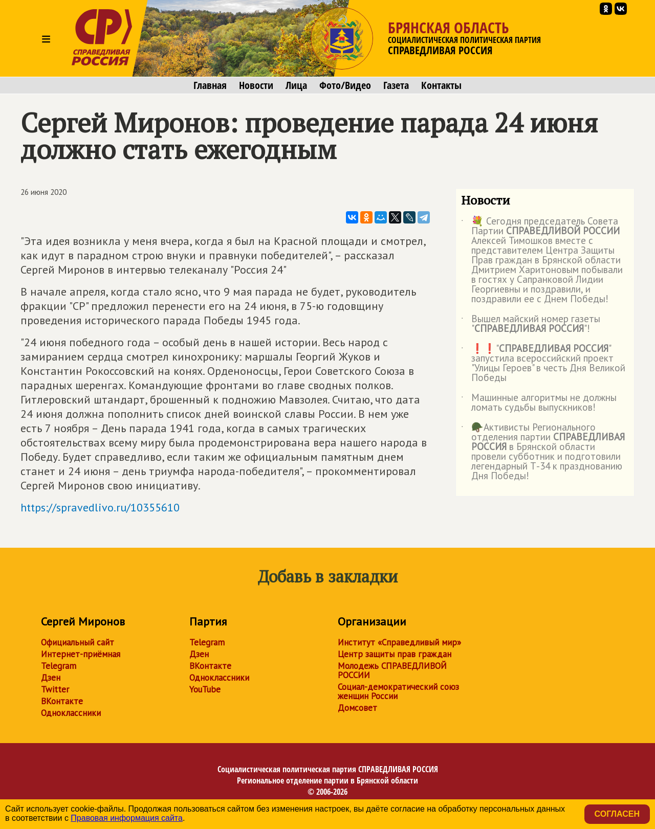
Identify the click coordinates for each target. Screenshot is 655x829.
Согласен (617, 814)
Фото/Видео (345, 85)
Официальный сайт (77, 642)
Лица (296, 85)
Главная (210, 85)
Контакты (441, 85)
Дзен (50, 677)
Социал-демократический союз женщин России (398, 691)
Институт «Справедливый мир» (399, 642)
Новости (256, 85)
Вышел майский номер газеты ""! (530, 324)
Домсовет (357, 707)
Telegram (58, 665)
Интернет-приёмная (80, 654)
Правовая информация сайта (127, 818)
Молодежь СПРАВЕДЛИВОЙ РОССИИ (392, 670)
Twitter (55, 689)
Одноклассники (71, 713)
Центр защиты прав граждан (394, 654)
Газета (396, 85)
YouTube (205, 689)
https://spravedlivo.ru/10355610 (100, 507)
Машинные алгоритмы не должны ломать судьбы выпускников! (539, 403)
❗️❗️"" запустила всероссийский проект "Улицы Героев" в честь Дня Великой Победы (543, 364)
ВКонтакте (62, 701)
